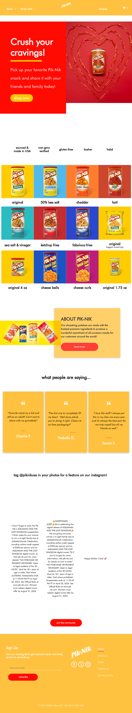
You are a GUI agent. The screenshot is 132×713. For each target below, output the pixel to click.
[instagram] (88, 665)
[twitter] (81, 665)
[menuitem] (11, 9)
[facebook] (74, 665)
